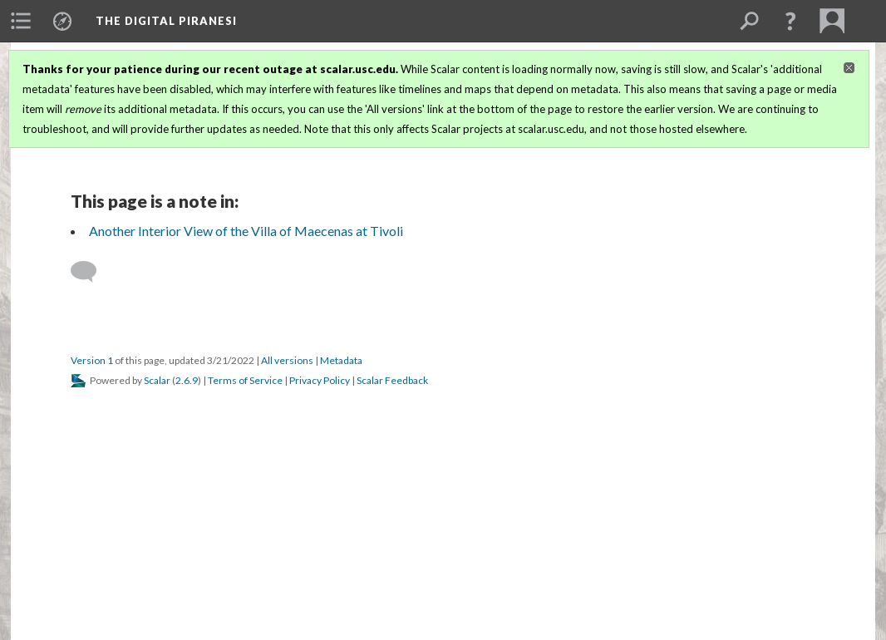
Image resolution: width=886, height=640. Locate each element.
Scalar (157, 380)
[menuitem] (21, 21)
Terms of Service (245, 380)
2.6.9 (186, 380)
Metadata (341, 360)
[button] (790, 21)
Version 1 (92, 360)
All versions (287, 360)
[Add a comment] (91, 272)
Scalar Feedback (392, 380)
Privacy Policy (319, 380)
